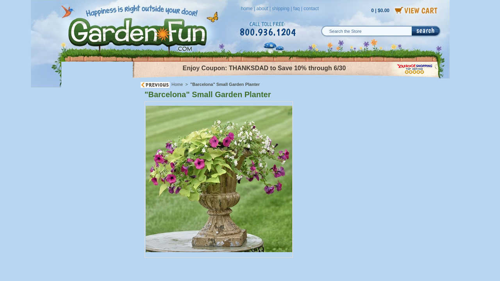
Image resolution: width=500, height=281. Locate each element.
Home (177, 84)
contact (311, 8)
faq (296, 8)
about (262, 8)
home (247, 8)
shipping (280, 8)
